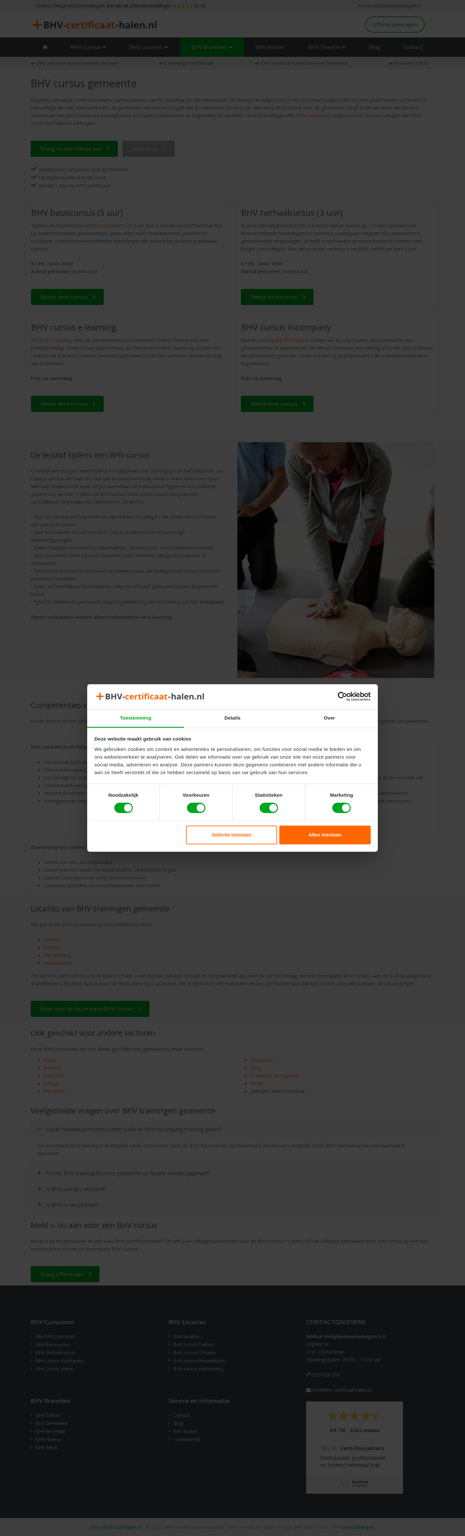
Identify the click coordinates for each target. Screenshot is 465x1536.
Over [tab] (329, 718)
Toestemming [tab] (135, 718)
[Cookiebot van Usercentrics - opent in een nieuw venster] (342, 696)
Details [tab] (232, 718)
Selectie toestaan (232, 834)
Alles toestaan (325, 834)
